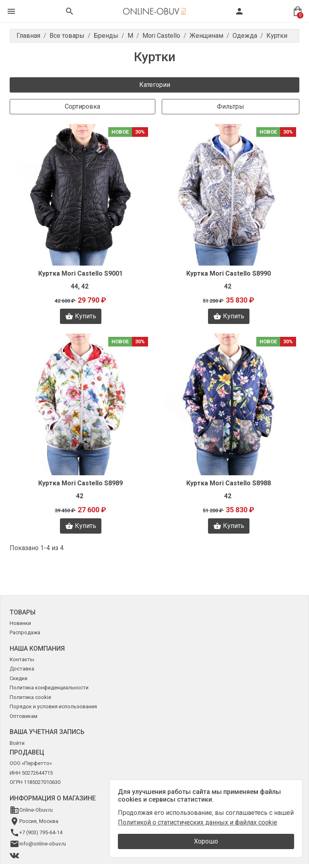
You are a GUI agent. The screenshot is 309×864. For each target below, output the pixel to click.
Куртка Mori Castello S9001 (80, 273)
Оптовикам (23, 716)
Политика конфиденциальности (49, 688)
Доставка (22, 669)
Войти (17, 743)
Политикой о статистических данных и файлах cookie (197, 822)
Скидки (18, 678)
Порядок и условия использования (53, 706)
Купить (80, 316)
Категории (154, 85)
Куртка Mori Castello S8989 (80, 483)
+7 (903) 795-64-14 (40, 832)
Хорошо (206, 841)
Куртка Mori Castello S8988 (228, 483)
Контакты (22, 659)
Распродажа (25, 632)
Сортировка (82, 106)
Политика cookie (30, 697)
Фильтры (230, 106)
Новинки (20, 623)
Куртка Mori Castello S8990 (228, 273)
